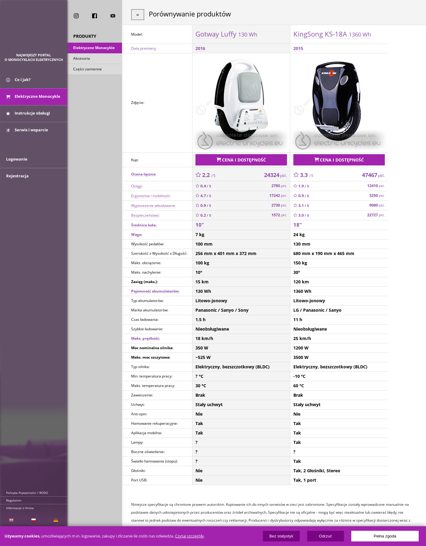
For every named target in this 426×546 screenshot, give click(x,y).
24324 (275, 173)
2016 (200, 48)
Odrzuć (325, 536)
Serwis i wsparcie (27, 132)
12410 (376, 184)
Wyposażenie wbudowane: (153, 204)
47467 (373, 173)
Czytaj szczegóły (189, 536)
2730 (279, 204)
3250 (377, 194)
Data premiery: (144, 47)
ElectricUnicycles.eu (33, 29)
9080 (377, 204)
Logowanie (16, 163)
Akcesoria (81, 59)
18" (297, 223)
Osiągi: (137, 184)
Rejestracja (17, 180)
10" (199, 223)
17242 (278, 194)
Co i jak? (18, 81)
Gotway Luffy (226, 33)
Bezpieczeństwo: (145, 213)
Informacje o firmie (20, 508)
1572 (279, 213)
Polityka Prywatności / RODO (27, 493)
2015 (298, 48)
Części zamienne (87, 69)
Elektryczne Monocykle (94, 48)
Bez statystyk (281, 536)
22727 (376, 213)
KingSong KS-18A (332, 33)
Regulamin (13, 500)
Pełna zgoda (385, 536)
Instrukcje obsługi (28, 115)
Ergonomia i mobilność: (151, 194)
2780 (279, 184)
